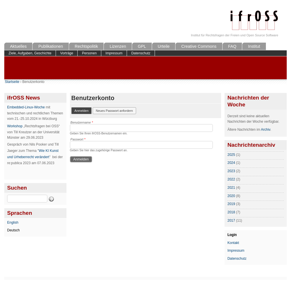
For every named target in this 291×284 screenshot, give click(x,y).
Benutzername (81, 122)
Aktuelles (18, 46)
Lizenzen (118, 46)
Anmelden (83, 110)
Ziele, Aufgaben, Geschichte (30, 53)
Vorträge (66, 53)
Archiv (265, 130)
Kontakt (233, 243)
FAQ (232, 46)
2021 (231, 188)
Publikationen (50, 46)
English (12, 223)
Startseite (12, 82)
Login (232, 235)
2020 (231, 196)
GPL (142, 46)
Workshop (15, 126)
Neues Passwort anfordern (114, 110)
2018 (231, 212)
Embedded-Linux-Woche (26, 107)
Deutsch (13, 230)
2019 (231, 204)
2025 (231, 155)
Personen (89, 53)
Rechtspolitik (86, 46)
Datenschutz (140, 53)
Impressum (114, 53)
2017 (231, 221)
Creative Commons (198, 46)
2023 (231, 171)
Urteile (164, 46)
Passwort (78, 139)
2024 (231, 163)
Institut (254, 46)
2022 (231, 179)
